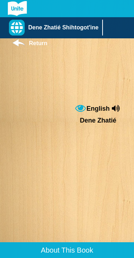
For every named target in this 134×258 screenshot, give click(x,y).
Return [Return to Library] (38, 43)
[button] (55, 27)
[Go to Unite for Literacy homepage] (17, 8)
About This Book (67, 250)
